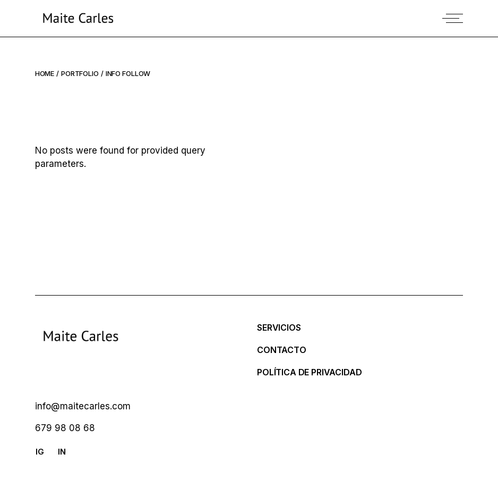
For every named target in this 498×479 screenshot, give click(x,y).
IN (62, 452)
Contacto (281, 349)
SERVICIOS (279, 327)
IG (40, 452)
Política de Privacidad (309, 372)
